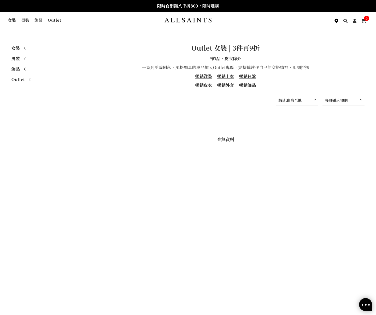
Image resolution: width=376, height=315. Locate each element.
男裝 (25, 20)
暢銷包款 (247, 76)
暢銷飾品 (247, 85)
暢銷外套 (225, 85)
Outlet (54, 20)
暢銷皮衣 (203, 85)
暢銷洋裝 (203, 76)
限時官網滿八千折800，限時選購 (188, 6)
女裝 (12, 20)
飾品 (38, 20)
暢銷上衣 (225, 76)
